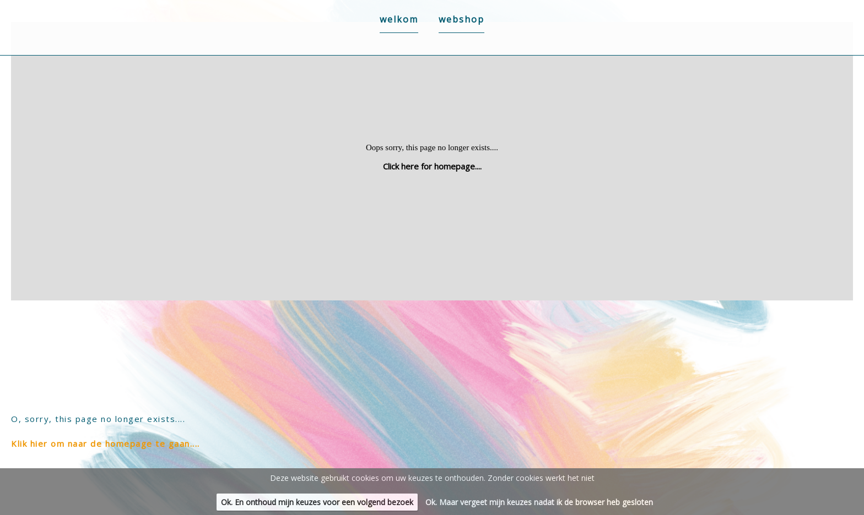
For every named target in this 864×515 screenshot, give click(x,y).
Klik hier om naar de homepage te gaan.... (105, 443)
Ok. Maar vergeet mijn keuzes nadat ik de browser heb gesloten (539, 502)
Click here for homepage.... (432, 166)
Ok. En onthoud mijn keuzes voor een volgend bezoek (317, 502)
